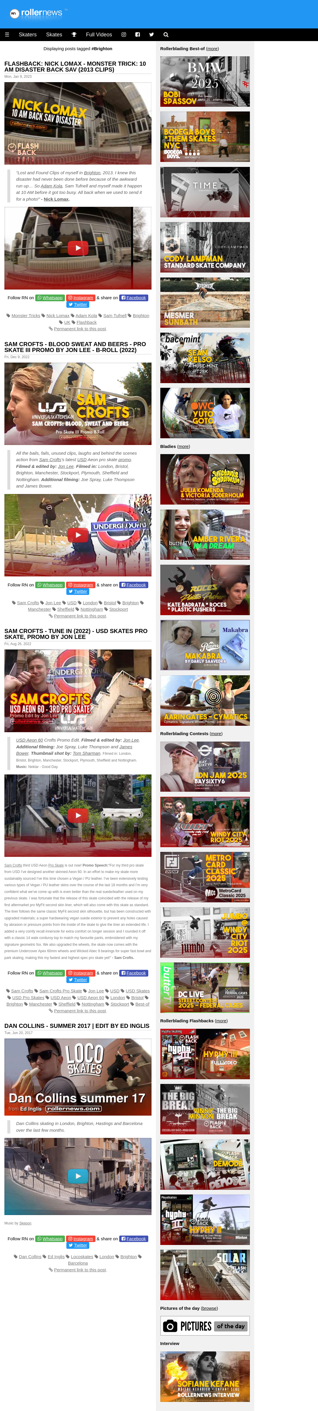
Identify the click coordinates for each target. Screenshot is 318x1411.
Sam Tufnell (115, 315)
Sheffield (65, 609)
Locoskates (82, 1256)
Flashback (87, 322)
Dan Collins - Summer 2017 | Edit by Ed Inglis (76, 1026)
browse (209, 1308)
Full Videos (99, 35)
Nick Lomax (56, 199)
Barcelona (78, 1263)
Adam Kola (51, 185)
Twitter (80, 304)
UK (67, 322)
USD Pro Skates (28, 997)
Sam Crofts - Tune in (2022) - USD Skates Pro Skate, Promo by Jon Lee (75, 634)
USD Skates (138, 990)
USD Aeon (61, 997)
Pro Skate (56, 865)
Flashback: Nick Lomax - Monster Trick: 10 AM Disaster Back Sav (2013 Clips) (75, 66)
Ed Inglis (56, 1256)
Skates (54, 35)
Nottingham (91, 609)
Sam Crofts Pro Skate (60, 990)
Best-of (142, 1003)
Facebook (136, 297)
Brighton (92, 172)
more (213, 48)
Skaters (28, 35)
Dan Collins (30, 1256)
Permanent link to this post (80, 328)
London (90, 602)
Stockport (118, 609)
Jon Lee (66, 466)
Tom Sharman (86, 753)
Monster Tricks (25, 315)
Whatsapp (53, 297)
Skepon (25, 1223)
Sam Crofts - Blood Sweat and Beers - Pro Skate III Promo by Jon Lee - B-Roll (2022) (75, 347)
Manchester (39, 609)
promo (125, 459)
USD (82, 459)
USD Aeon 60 (29, 739)
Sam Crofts (50, 459)
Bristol (110, 602)
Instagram (83, 297)
